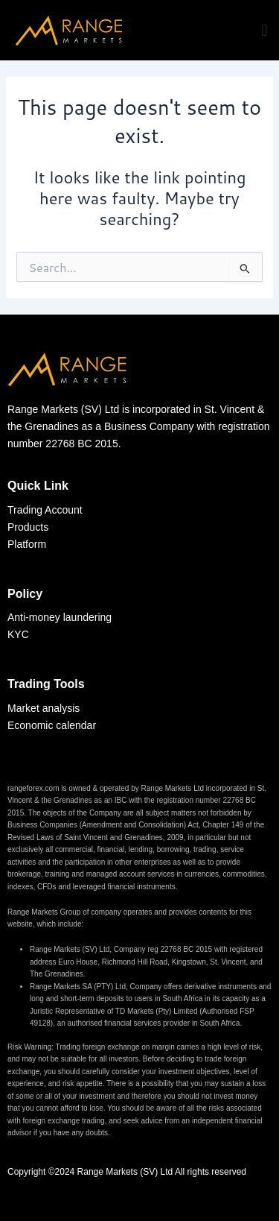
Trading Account (45, 510)
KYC (19, 634)
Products (27, 527)
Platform (26, 544)
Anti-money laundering (59, 617)
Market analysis (45, 708)
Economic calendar (53, 725)
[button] (264, 30)
